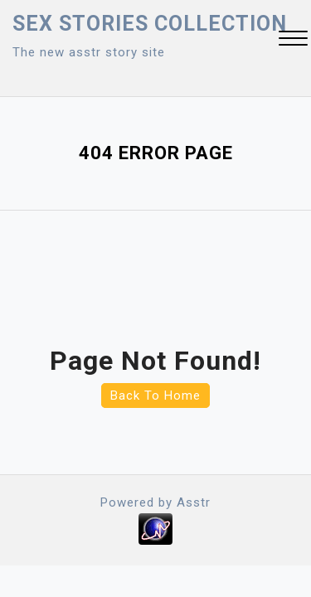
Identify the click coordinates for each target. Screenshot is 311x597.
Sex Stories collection (149, 24)
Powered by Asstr (155, 502)
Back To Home (155, 395)
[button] (293, 40)
